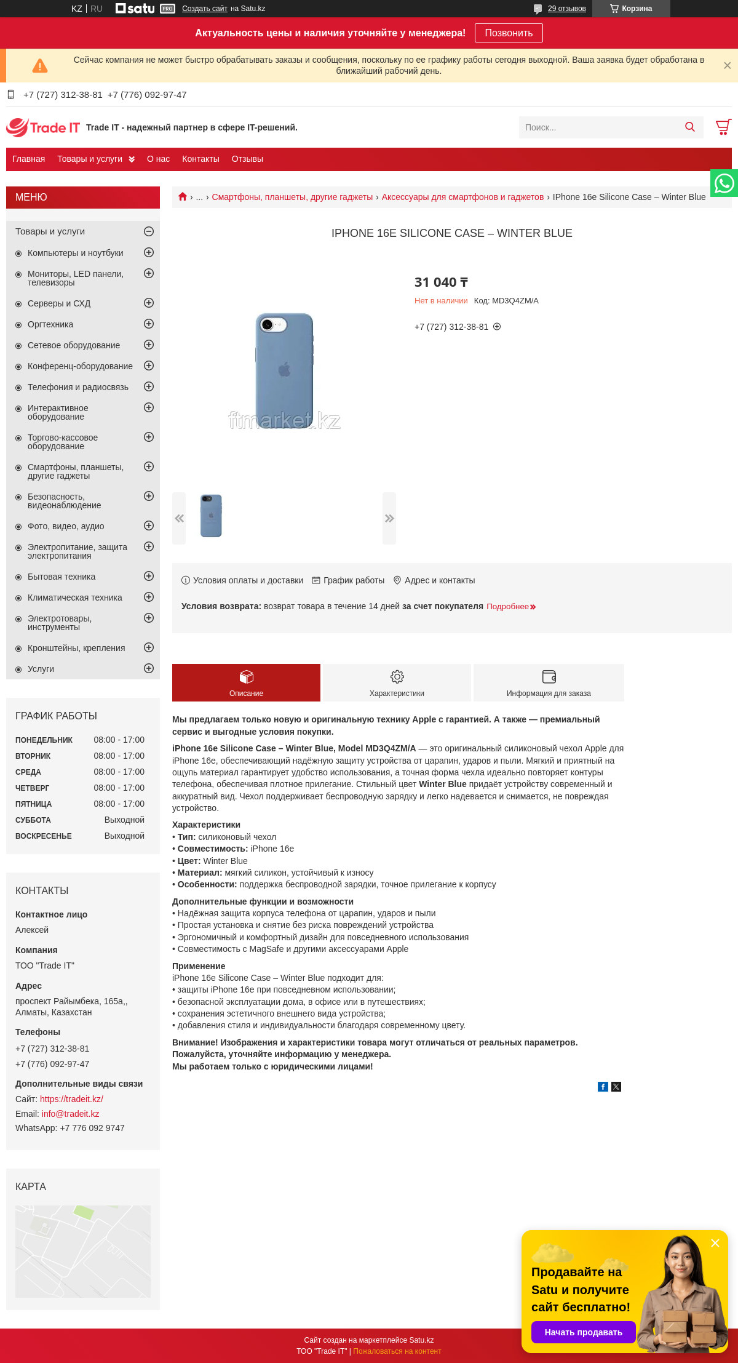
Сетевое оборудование (74, 345)
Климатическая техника (75, 597)
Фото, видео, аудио (66, 526)
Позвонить (509, 33)
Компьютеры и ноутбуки (76, 253)
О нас (158, 159)
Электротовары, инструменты (60, 623)
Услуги (41, 669)
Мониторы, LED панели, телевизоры (76, 278)
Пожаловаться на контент (397, 1351)
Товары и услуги (89, 159)
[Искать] (690, 127)
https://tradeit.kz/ (71, 1099)
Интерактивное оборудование (58, 412)
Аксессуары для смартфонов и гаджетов (463, 197)
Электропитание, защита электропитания (77, 551)
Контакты (200, 159)
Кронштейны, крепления (76, 648)
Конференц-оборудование (80, 366)
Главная (28, 159)
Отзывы (247, 159)
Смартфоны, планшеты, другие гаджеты (292, 197)
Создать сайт (205, 8)
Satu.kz (421, 1340)
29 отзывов (567, 8)
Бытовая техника (61, 577)
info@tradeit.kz (71, 1114)
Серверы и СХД (59, 303)
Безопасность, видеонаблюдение (64, 501)
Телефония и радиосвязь (78, 387)
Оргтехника (50, 324)
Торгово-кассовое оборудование (63, 442)
